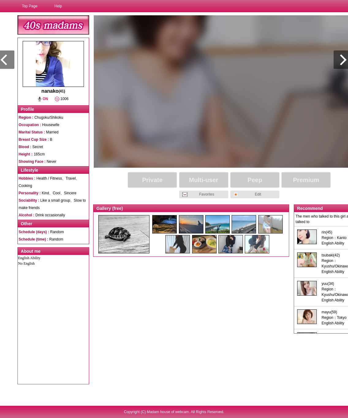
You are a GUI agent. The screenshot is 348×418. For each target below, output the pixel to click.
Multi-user (203, 180)
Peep (255, 180)
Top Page (29, 6)
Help (58, 6)
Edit (258, 194)
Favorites (206, 194)
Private (152, 180)
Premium (306, 180)
